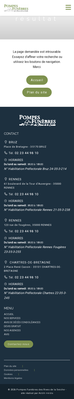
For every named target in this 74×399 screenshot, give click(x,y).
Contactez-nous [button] (18, 344)
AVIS (6, 334)
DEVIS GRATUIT (12, 326)
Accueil (37, 80)
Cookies (8, 374)
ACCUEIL (9, 314)
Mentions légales (13, 378)
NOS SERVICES (12, 318)
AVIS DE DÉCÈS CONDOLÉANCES (22, 322)
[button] (37, 119)
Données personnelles (16, 370)
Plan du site (37, 92)
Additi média (46, 393)
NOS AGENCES (12, 330)
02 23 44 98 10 (26, 153)
